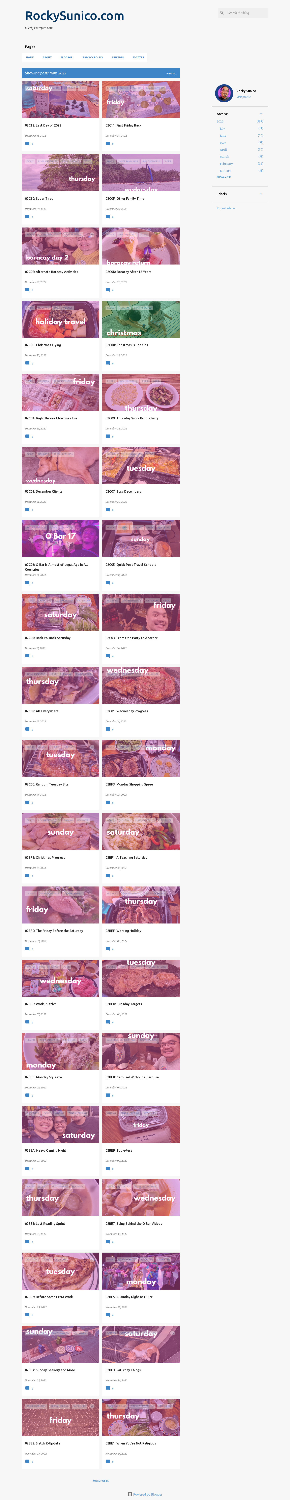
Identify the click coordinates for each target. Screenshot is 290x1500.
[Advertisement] (196, 141)
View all (171, 73)
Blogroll (66, 57)
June (223, 135)
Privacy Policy (92, 57)
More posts (101, 1480)
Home (29, 57)
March (224, 157)
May (223, 142)
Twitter (137, 57)
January (225, 171)
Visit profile (243, 97)
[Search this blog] (247, 13)
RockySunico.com (74, 15)
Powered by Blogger (145, 1494)
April (223, 149)
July (222, 128)
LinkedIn (116, 57)
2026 (220, 121)
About (46, 57)
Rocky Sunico (246, 91)
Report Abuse (226, 208)
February (226, 164)
